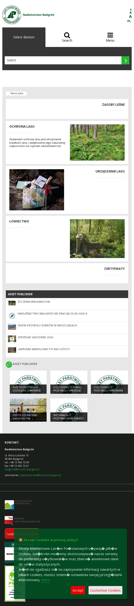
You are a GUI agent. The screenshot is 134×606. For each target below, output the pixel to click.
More (45, 579)
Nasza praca (16, 93)
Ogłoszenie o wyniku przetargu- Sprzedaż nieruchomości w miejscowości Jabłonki (67, 392)
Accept (77, 590)
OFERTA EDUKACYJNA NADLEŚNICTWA (25, 417)
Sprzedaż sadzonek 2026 (35, 337)
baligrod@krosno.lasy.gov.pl (22, 469)
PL (129, 21)
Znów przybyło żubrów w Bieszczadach (47, 325)
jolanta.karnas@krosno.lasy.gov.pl (40, 475)
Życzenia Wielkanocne (34, 301)
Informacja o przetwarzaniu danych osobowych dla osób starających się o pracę (68, 420)
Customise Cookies (105, 590)
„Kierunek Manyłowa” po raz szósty (44, 349)
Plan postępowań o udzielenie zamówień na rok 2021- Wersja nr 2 (27, 392)
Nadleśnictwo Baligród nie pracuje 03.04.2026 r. (53, 313)
